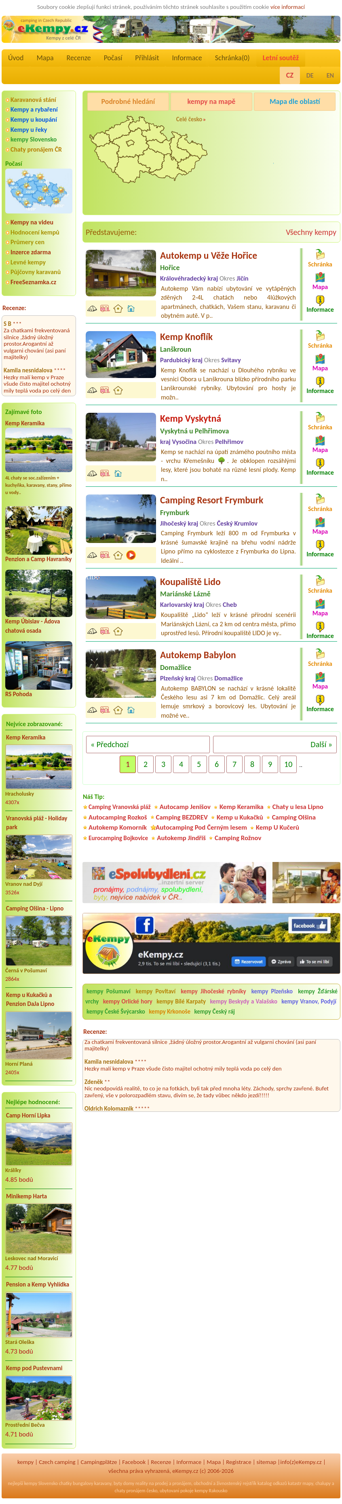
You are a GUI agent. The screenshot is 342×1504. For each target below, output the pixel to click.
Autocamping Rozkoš (118, 817)
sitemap (267, 1462)
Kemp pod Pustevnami (34, 1368)
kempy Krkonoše (169, 1011)
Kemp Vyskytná (190, 418)
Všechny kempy (311, 232)
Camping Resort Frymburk (211, 500)
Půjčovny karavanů (36, 272)
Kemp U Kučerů (277, 827)
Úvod (15, 57)
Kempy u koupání (34, 119)
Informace (187, 57)
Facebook (134, 1462)
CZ (289, 75)
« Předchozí (110, 744)
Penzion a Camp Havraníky (38, 559)
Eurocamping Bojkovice (118, 838)
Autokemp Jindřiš (181, 838)
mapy (307, 1483)
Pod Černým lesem (279, 122)
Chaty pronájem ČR (36, 149)
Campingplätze (99, 1462)
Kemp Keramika (24, 423)
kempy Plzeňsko (272, 991)
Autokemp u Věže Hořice (208, 255)
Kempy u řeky (29, 129)
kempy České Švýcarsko (116, 1011)
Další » (321, 744)
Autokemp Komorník (118, 827)
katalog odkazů (272, 1483)
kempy (25, 1462)
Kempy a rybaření (34, 109)
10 (288, 764)
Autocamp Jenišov (185, 807)
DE (310, 75)
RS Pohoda (18, 694)
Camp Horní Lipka (28, 1115)
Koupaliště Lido (190, 581)
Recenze (79, 57)
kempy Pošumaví (109, 991)
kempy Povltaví (155, 991)
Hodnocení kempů (35, 232)
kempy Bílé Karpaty (181, 1001)
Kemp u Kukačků (240, 817)
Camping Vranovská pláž (120, 807)
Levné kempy (28, 262)
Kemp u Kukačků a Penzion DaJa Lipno (30, 999)
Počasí (113, 57)
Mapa (44, 57)
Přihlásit (147, 57)
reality (141, 1483)
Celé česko (189, 119)
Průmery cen (27, 242)
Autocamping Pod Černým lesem (201, 827)
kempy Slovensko (34, 139)
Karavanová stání (33, 100)
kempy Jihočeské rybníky (213, 991)
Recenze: (14, 308)
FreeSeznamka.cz (33, 282)
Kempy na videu (32, 222)
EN (330, 75)
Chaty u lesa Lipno (297, 807)
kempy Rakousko (211, 1490)
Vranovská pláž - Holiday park (36, 823)
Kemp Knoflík (186, 336)
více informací (287, 7)
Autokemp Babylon (198, 655)
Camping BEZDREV (182, 817)
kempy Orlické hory (127, 1001)
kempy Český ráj (214, 1011)
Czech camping (57, 1462)
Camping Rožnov (277, 165)
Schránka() (232, 57)
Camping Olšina (294, 817)
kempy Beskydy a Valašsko (243, 1001)
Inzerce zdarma (31, 252)
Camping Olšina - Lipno (34, 908)
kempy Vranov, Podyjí (308, 1001)
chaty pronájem (129, 1490)
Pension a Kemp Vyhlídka (37, 1284)
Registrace (238, 1462)
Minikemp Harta (26, 1196)
